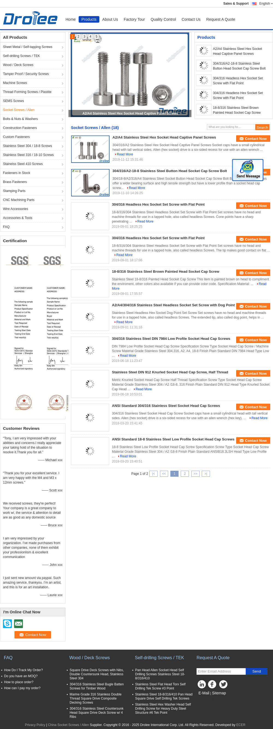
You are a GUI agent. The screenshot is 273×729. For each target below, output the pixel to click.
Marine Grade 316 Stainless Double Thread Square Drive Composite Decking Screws (95, 698)
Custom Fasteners (16, 137)
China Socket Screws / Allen (68, 725)
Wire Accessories (15, 209)
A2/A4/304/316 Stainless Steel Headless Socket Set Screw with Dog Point (173, 305)
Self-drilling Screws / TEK (21, 56)
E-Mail (203, 693)
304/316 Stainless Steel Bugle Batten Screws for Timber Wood (97, 686)
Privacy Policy (35, 725)
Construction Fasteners (20, 128)
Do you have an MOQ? (21, 676)
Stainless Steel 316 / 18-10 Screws (28, 155)
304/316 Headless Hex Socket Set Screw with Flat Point (238, 80)
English (266, 3)
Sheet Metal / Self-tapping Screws (27, 47)
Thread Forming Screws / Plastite (27, 92)
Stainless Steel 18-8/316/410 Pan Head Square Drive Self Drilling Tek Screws (163, 696)
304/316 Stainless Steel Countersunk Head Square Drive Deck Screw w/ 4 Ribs (96, 713)
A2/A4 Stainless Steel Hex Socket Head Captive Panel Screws (130, 113)
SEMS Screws (13, 101)
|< (153, 474)
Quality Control (163, 19)
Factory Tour (134, 19)
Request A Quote (220, 19)
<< (164, 474)
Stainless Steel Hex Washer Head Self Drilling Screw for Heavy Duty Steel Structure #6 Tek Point (163, 709)
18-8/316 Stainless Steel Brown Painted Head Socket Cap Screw (237, 110)
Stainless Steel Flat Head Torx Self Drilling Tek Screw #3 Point (160, 686)
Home (71, 19)
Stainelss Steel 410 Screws (23, 164)
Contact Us (191, 19)
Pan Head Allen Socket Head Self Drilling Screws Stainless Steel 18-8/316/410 (160, 674)
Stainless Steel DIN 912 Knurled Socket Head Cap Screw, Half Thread (170, 372)
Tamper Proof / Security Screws (26, 74)
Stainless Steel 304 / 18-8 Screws (27, 146)
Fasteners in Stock (16, 173)
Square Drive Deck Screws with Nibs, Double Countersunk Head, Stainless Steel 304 (97, 674)
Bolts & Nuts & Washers (20, 119)
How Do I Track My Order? (23, 670)
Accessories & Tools (17, 218)
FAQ (6, 227)
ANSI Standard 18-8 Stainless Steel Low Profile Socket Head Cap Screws (173, 439)
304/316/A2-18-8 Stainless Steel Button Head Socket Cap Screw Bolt (239, 66)
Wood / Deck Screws (18, 65)
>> (195, 474)
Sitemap (219, 693)
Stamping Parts (14, 191)
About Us (110, 19)
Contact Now (256, 139)
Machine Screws (15, 83)
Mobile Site (206, 700)
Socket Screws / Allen (18, 110)
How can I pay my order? (22, 688)
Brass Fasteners (15, 182)
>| (205, 474)
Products (88, 19)
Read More (125, 154)
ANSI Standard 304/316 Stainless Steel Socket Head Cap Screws (166, 406)
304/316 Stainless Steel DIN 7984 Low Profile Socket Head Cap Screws (171, 339)
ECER (240, 725)
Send (256, 671)
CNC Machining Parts (18, 200)
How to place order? (18, 682)
